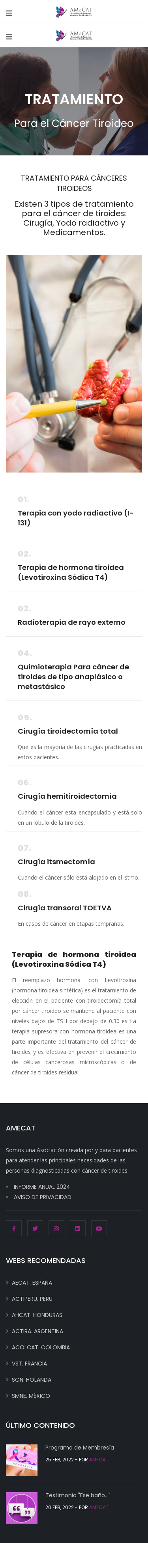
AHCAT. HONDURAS (37, 1315)
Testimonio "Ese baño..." (78, 1495)
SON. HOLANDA (31, 1380)
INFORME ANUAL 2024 (42, 1187)
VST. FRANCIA (29, 1363)
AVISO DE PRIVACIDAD (42, 1197)
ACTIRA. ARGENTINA (37, 1331)
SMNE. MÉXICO (31, 1396)
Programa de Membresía (79, 1447)
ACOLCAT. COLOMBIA (41, 1347)
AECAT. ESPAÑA (32, 1283)
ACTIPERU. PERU (32, 1299)
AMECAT (99, 1459)
